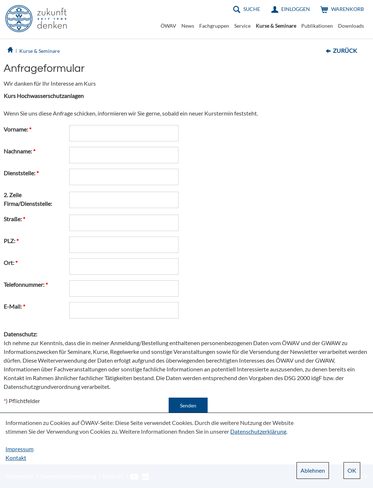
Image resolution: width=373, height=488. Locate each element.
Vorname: (17, 129)
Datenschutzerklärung (258, 431)
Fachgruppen (214, 26)
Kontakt (15, 457)
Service (242, 26)
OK (352, 470)
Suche (251, 9)
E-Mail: (14, 306)
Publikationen (317, 26)
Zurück (345, 50)
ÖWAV (168, 26)
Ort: (10, 262)
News (187, 26)
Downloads (351, 26)
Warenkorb (347, 9)
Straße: (14, 218)
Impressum (19, 448)
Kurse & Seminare (276, 26)
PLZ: (11, 240)
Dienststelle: (21, 172)
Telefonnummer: (26, 284)
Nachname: (19, 151)
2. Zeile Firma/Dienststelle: (28, 199)
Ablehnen (313, 470)
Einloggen (295, 9)
